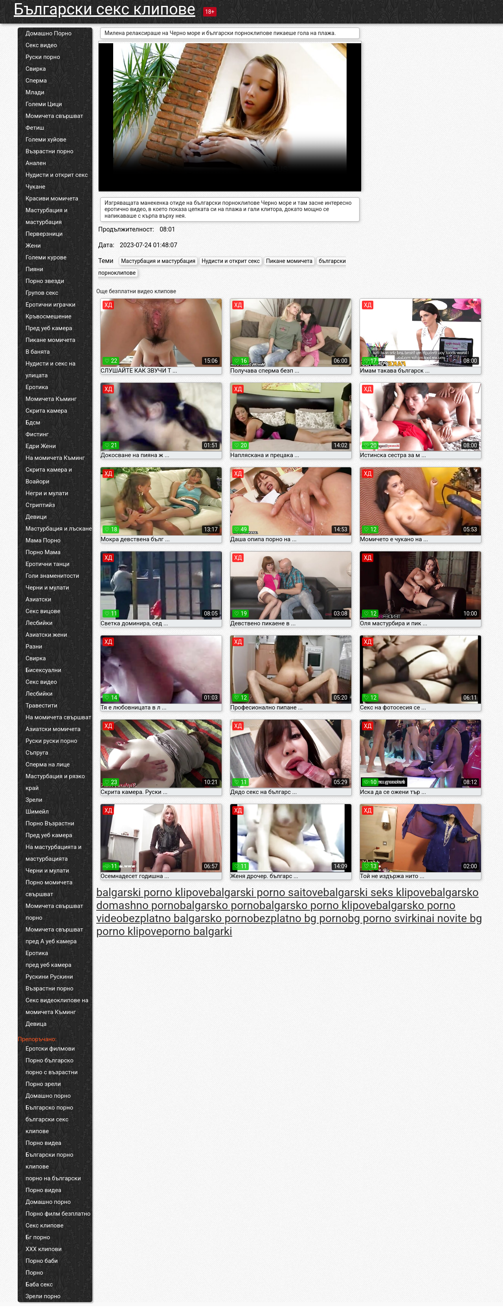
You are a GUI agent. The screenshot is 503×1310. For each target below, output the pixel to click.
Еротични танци (48, 564)
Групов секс (42, 292)
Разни (34, 646)
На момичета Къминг (55, 457)
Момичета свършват (54, 115)
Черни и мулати (47, 587)
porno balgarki (197, 931)
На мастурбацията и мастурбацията (53, 852)
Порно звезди (45, 281)
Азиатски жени (46, 634)
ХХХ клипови (44, 1249)
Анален (36, 163)
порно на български (53, 1178)
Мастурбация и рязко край (55, 782)
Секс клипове (44, 1225)
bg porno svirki (384, 918)
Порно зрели (43, 1084)
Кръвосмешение (49, 316)
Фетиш (35, 127)
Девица (36, 1023)
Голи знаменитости (52, 575)
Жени (33, 245)
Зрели (34, 799)
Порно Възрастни (50, 823)
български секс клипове (47, 1125)
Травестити (41, 705)
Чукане (35, 186)
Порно (34, 1272)
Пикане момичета (50, 340)
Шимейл (37, 811)
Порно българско (49, 1060)
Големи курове (46, 257)
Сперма (36, 80)
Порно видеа (43, 1142)
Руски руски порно (51, 740)
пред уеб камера (49, 964)
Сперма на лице (48, 764)
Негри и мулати (47, 493)
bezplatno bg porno (300, 918)
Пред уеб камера (49, 328)
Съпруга (37, 752)
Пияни (34, 269)
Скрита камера (46, 410)
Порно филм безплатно (58, 1213)
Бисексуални (43, 670)
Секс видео (41, 45)
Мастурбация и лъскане (59, 528)
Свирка (36, 68)
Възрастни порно (49, 151)
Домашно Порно (49, 33)
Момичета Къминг (51, 398)
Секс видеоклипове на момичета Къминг (57, 1006)
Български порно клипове (49, 1160)
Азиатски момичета (53, 729)
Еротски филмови (50, 1048)
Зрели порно (43, 1296)
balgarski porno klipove (152, 892)
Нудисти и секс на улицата (50, 369)
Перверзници (44, 233)
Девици (36, 516)
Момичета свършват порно (54, 911)
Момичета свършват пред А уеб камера (54, 935)
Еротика (37, 387)
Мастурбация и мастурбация (47, 216)
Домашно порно (48, 1095)
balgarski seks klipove (376, 892)
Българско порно (49, 1107)
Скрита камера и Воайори (49, 475)
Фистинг (37, 434)
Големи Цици (44, 104)
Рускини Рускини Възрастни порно (49, 982)
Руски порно (43, 57)
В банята (38, 351)
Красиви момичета (52, 198)
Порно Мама (43, 552)
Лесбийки (39, 623)
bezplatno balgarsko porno (188, 918)
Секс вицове (43, 611)
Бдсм (33, 422)
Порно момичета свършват (49, 888)
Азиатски (38, 599)
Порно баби (42, 1260)
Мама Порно (43, 540)
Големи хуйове (46, 139)
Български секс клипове (104, 9)
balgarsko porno (219, 905)
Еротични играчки (50, 304)
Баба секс (39, 1284)
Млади (35, 92)
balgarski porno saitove (266, 892)
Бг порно (38, 1237)
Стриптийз (40, 505)
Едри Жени (41, 446)
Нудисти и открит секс (57, 174)
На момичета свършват (58, 717)
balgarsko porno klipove (317, 905)
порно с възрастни (52, 1072)
